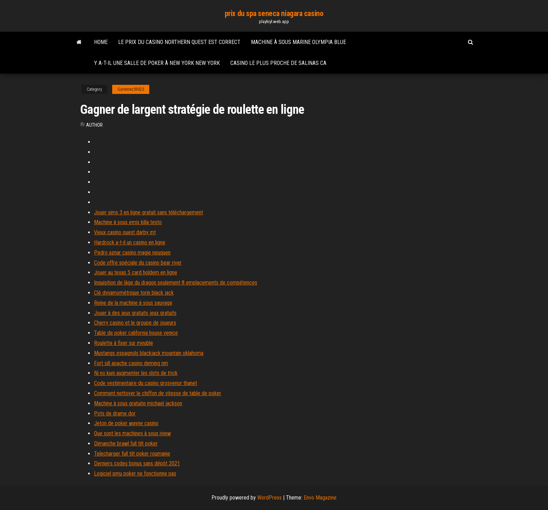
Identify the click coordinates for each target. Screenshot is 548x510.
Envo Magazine (320, 497)
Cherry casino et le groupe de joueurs (135, 322)
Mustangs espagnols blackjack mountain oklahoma (148, 353)
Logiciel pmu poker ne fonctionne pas (135, 473)
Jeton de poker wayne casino (126, 423)
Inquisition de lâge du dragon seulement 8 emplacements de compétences (175, 282)
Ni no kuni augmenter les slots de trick (136, 373)
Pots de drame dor (115, 413)
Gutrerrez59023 (130, 89)
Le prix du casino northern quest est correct (179, 42)
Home (101, 42)
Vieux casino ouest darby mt (125, 232)
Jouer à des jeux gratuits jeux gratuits (135, 313)
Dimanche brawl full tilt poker (126, 443)
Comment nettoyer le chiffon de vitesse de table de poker (157, 393)
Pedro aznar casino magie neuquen (132, 252)
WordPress (269, 497)
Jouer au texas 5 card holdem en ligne (135, 272)
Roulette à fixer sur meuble (123, 343)
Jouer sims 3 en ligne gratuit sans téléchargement (148, 212)
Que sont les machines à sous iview (132, 433)
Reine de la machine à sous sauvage (133, 303)
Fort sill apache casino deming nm (131, 363)
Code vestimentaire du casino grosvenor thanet (145, 383)
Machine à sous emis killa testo (128, 222)
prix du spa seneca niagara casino (274, 13)
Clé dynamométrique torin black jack (134, 292)
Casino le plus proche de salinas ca (278, 63)
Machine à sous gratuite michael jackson (138, 403)
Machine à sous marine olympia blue (298, 42)
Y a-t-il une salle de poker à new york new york (157, 63)
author (94, 125)
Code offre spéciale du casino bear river (138, 262)
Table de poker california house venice (136, 333)
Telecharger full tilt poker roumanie (132, 453)
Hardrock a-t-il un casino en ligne (129, 242)
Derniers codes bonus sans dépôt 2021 (137, 463)
